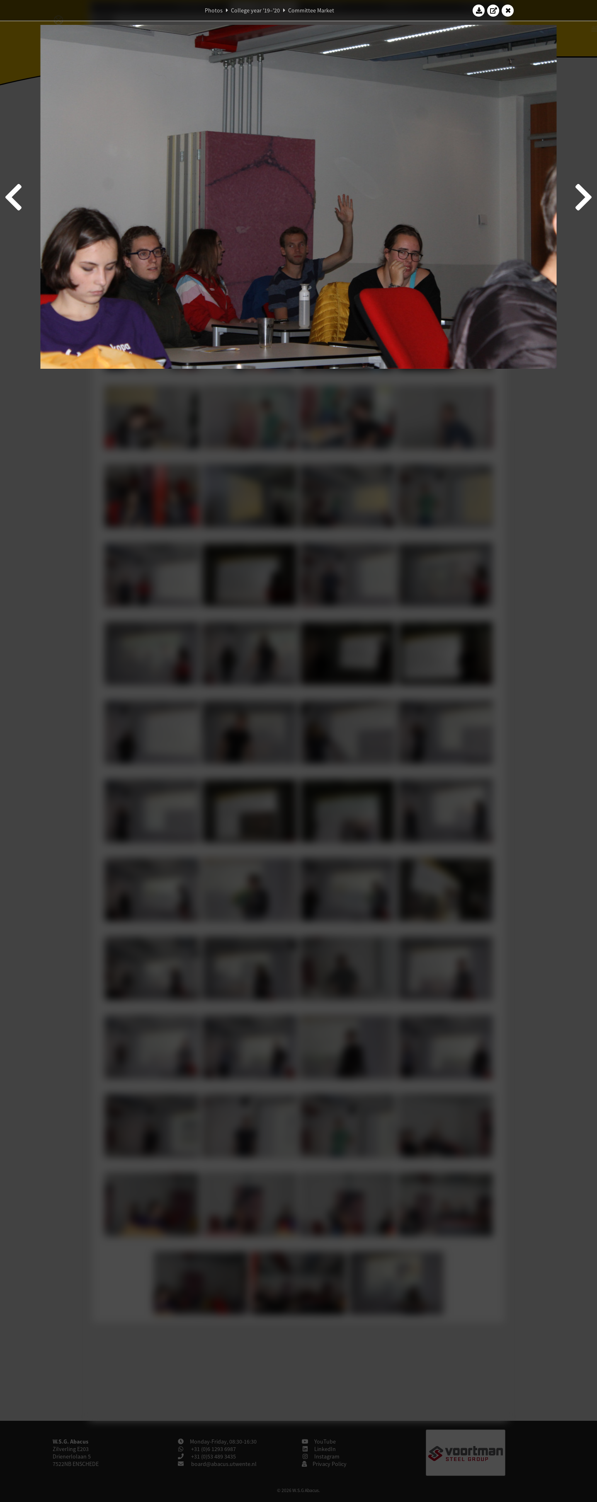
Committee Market (311, 10)
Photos (214, 10)
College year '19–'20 (255, 10)
